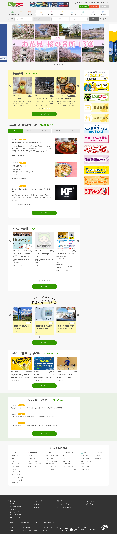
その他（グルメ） (17, 482)
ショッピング (72, 14)
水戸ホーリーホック (15, 506)
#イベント (16, 331)
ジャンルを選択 (57, 19)
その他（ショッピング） (69, 469)
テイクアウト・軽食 (17, 477)
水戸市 (72, 323)
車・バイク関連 (85, 466)
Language (104, 6)
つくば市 (28, 323)
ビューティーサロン (33, 461)
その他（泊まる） (100, 458)
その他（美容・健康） (33, 469)
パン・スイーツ (16, 474)
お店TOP (29, 14)
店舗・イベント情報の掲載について (46, 522)
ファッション (66, 455)
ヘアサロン (30, 455)
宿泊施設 (97, 455)
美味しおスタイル (15, 517)
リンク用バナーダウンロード (29, 530)
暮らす (83, 14)
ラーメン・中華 (16, 464)
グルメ (41, 14)
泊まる (93, 14)
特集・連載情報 (13, 501)
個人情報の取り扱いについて (50, 527)
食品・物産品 (66, 461)
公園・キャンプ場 (51, 466)
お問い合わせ (89, 504)
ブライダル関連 (85, 458)
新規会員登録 (94, 6)
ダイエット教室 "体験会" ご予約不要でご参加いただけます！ (31, 190)
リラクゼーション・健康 (34, 464)
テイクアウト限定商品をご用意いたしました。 (27, 142)
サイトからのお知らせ (64, 507)
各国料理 (14, 469)
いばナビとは (89, 501)
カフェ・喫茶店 (16, 472)
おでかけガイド (14, 512)
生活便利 (83, 464)
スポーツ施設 (49, 458)
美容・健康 (51, 14)
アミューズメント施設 (52, 455)
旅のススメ (13, 509)
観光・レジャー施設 (51, 461)
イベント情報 (37, 501)
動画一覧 (59, 501)
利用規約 (10, 530)
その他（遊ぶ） (50, 469)
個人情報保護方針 (26, 527)
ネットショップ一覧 (63, 504)
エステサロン (31, 458)
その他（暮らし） (86, 469)
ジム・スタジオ (31, 466)
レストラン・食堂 (17, 480)
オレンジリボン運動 (15, 514)
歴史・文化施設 (50, 464)
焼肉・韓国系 (15, 466)
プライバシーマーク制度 (80, 527)
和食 (13, 461)
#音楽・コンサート (39, 265)
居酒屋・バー (15, 455)
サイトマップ (45, 530)
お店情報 (36, 504)
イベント (21, 14)
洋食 (13, 458)
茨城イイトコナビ (15, 504)
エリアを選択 (19, 19)
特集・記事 (12, 14)
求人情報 (103, 14)
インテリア (66, 458)
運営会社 (10, 527)
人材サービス (12, 522)
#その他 (58, 265)
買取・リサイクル (68, 466)
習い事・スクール (86, 455)
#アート (60, 332)
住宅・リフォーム (86, 461)
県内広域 (50, 323)
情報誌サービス (25, 522)
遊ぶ (61, 14)
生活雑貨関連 (66, 464)
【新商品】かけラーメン (19, 166)
